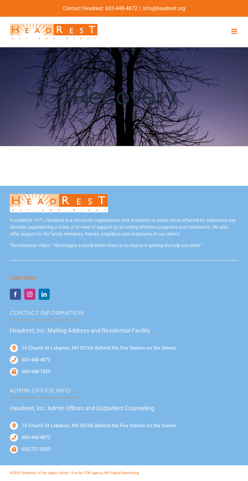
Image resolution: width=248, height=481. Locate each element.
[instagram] (29, 294)
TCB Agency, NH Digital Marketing (111, 473)
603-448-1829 (36, 372)
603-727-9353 (36, 449)
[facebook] (15, 294)
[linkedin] (44, 294)
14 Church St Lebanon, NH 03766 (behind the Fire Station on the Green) (99, 348)
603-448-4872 (121, 8)
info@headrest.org (164, 8)
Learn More (23, 278)
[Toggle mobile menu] (234, 31)
